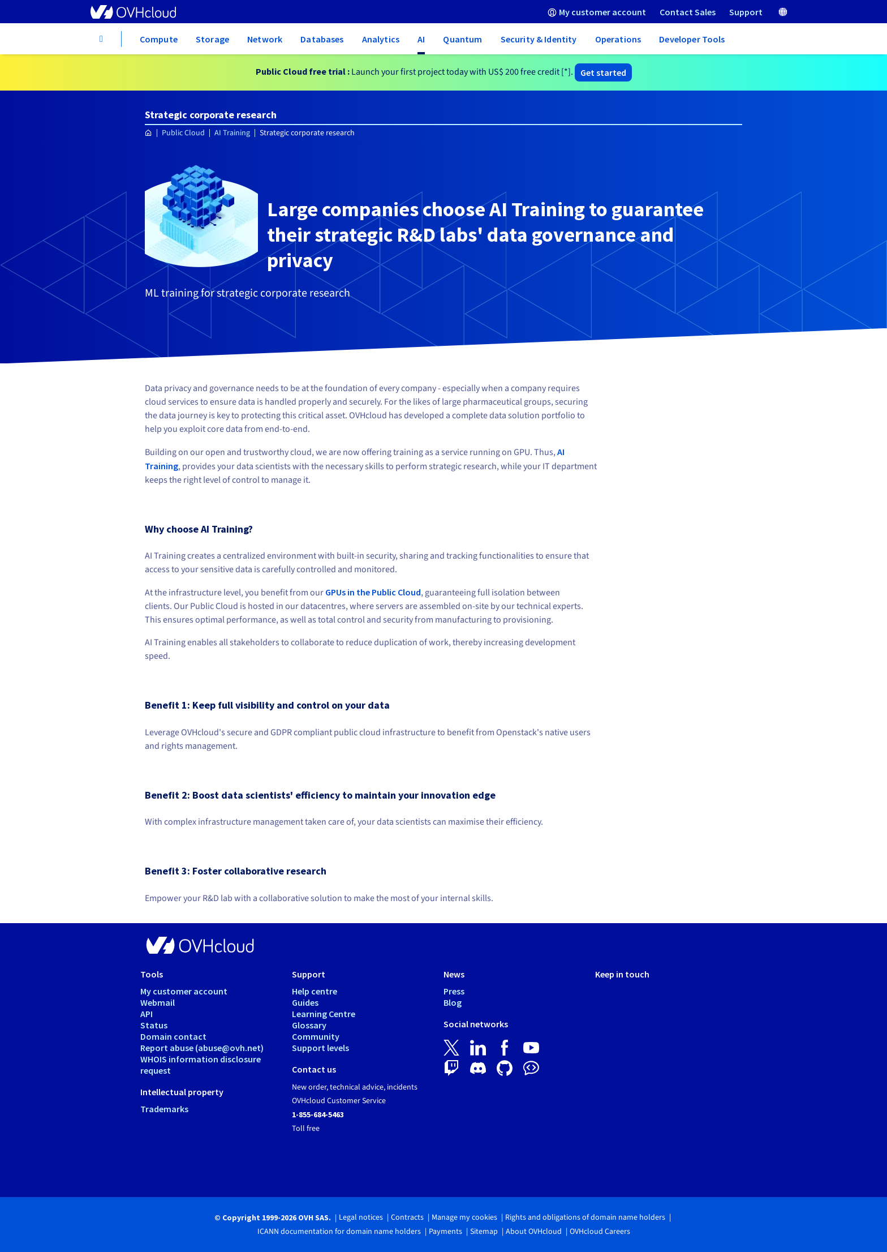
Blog (453, 1002)
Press (454, 991)
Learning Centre (323, 1013)
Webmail (157, 1002)
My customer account (183, 991)
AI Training (232, 133)
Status (153, 1025)
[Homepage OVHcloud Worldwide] (148, 133)
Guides (305, 1002)
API (146, 1013)
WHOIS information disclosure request (200, 1064)
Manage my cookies (464, 1217)
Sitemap (484, 1231)
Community (315, 1036)
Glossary (309, 1025)
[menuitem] (597, 11)
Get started (603, 72)
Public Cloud (183, 133)
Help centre (314, 991)
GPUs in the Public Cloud (373, 592)
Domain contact (173, 1036)
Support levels (320, 1047)
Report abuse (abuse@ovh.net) (202, 1047)
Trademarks (164, 1108)
